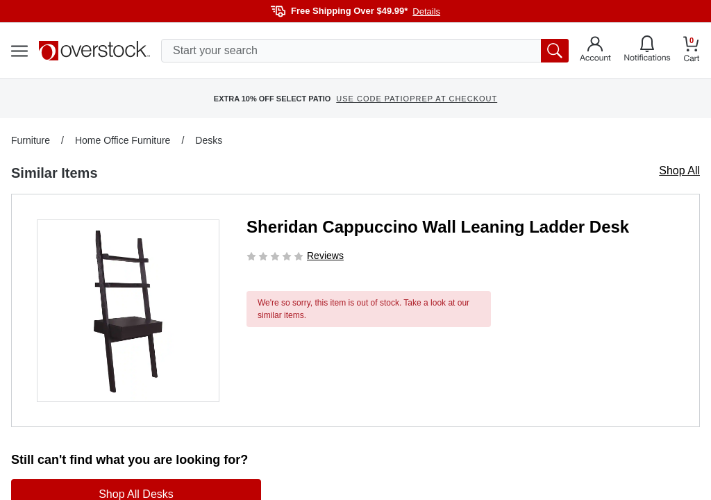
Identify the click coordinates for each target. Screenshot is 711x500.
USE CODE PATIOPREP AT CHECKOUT (416, 98)
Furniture (30, 140)
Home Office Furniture (122, 140)
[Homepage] (94, 50)
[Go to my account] (595, 50)
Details (426, 11)
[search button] (555, 50)
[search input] (365, 50)
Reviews (325, 255)
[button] (128, 310)
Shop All (679, 170)
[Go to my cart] (691, 51)
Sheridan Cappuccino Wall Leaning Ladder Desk (437, 226)
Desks (208, 140)
